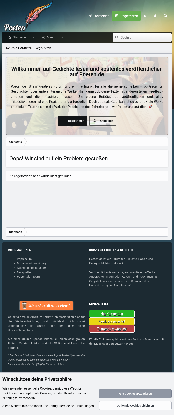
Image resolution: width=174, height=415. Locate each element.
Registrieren (43, 48)
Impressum (24, 259)
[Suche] (166, 16)
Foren (51, 37)
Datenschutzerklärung (31, 263)
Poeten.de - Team (28, 276)
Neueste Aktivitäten (19, 48)
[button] (156, 16)
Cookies (45, 388)
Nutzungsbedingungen (31, 267)
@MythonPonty (44, 364)
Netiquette (24, 272)
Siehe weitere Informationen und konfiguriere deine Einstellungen (48, 406)
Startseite (20, 37)
